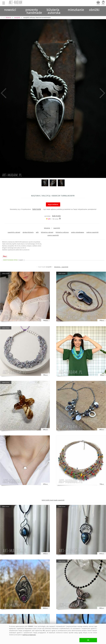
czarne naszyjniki (53, 235)
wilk (37, 232)
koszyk (98, 4)
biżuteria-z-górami (47, 232)
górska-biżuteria (28, 232)
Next (102, 93)
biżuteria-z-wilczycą (62, 232)
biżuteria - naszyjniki (61, 267)
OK (88, 640)
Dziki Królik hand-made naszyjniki (53, 500)
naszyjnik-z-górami (14, 232)
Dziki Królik (36, 209)
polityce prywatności (29, 635)
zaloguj (103, 4)
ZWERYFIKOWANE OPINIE (14, 260)
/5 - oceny (52, 219)
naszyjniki (56, 228)
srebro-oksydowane (77, 232)
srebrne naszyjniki (92, 232)
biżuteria (47, 228)
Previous (3, 93)
